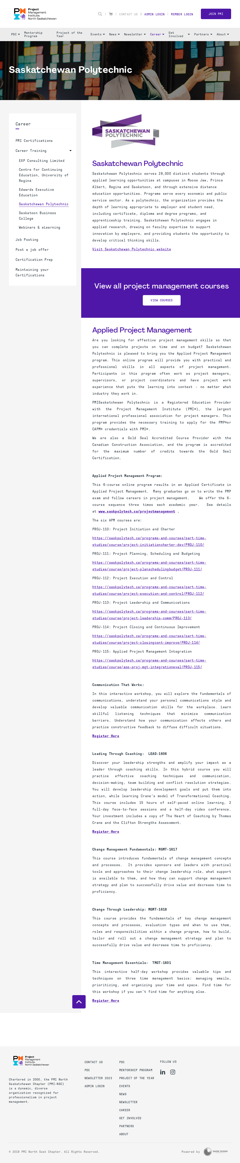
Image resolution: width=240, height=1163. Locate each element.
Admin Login (154, 14)
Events (98, 34)
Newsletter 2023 (98, 1078)
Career (157, 34)
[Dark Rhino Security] (215, 1151)
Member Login (182, 14)
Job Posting (27, 239)
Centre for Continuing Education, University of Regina (44, 175)
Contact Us (128, 14)
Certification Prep (34, 260)
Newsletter (135, 34)
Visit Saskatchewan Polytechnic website (131, 249)
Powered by (191, 1151)
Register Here (105, 831)
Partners (203, 34)
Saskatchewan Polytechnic (44, 204)
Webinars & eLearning (39, 227)
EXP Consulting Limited (42, 161)
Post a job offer (32, 250)
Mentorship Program (33, 34)
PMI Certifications (34, 141)
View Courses (162, 300)
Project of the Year (69, 34)
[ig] (172, 1072)
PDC (15, 34)
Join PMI (216, 14)
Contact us (94, 1062)
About (223, 34)
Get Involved (179, 34)
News (114, 34)
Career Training (31, 151)
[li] (162, 1072)
